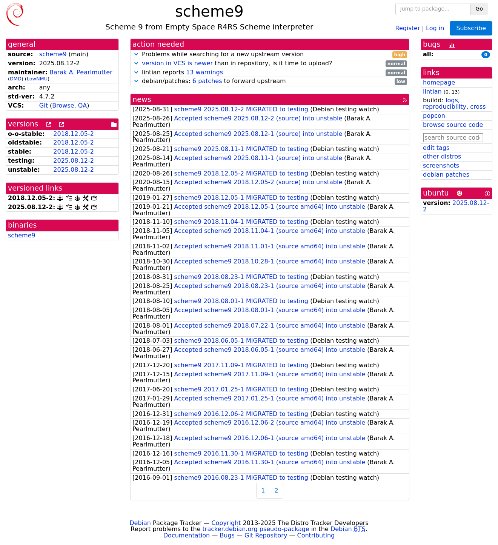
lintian (432, 91)
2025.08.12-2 (73, 160)
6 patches (207, 81)
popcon (434, 115)
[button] (136, 54)
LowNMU (37, 79)
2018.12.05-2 (73, 133)
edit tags (436, 147)
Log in (435, 27)
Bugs (227, 535)
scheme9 (53, 54)
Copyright (226, 523)
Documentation (186, 535)
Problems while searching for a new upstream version (269, 54)
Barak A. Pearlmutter (80, 72)
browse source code (453, 124)
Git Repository (265, 535)
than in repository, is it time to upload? (269, 63)
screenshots (441, 165)
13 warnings (204, 72)
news (141, 99)
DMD (16, 79)
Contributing (316, 535)
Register (407, 27)
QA (82, 105)
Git (43, 105)
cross (478, 106)
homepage (439, 82)
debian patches (446, 174)
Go (479, 9)
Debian (140, 523)
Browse (63, 105)
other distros (442, 156)
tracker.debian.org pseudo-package (256, 529)
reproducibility (444, 106)
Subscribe (471, 28)
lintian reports (269, 72)
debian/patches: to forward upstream (269, 81)
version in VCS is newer (177, 63)
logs (452, 100)
